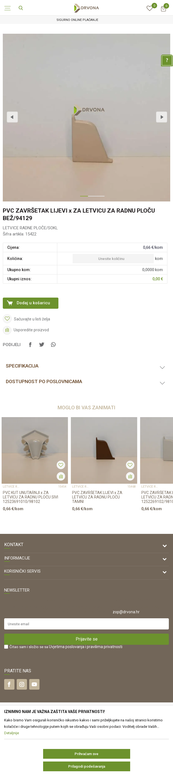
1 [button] (82, 198)
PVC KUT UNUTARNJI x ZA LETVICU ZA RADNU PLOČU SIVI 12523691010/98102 (30, 497)
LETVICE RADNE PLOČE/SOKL (30, 227)
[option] (86, 20)
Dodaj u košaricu (33, 302)
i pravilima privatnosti (103, 646)
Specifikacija (22, 366)
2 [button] (90, 198)
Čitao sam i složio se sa (65, 647)
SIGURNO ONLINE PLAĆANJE (86, 20)
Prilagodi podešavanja (86, 766)
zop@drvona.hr (126, 612)
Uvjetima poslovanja (66, 646)
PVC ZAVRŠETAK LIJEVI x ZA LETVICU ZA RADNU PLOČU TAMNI (97, 497)
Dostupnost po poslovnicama (44, 381)
